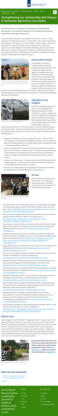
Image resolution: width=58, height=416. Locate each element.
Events (13, 13)
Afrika (36, 11)
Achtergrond (5, 13)
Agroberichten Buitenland (10, 11)
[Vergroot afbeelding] (27, 60)
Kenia (42, 11)
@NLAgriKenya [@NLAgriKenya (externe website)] (50, 352)
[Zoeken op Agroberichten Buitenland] (55, 12)
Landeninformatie (26, 11)
